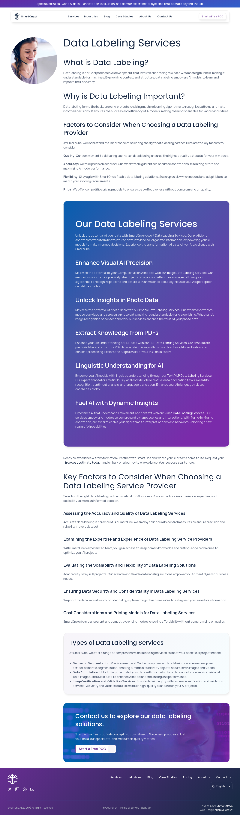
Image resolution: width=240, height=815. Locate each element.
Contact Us (164, 16)
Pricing (187, 777)
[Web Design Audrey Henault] (215, 810)
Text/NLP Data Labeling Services (189, 376)
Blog (107, 16)
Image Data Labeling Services (187, 273)
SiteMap (146, 807)
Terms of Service (129, 807)
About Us (145, 16)
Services (73, 16)
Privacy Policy (109, 807)
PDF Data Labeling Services (168, 343)
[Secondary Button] (95, 749)
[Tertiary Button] (212, 16)
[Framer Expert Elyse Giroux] (217, 806)
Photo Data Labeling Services (159, 310)
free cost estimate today (82, 462)
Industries (91, 16)
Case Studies (124, 16)
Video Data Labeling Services (184, 413)
